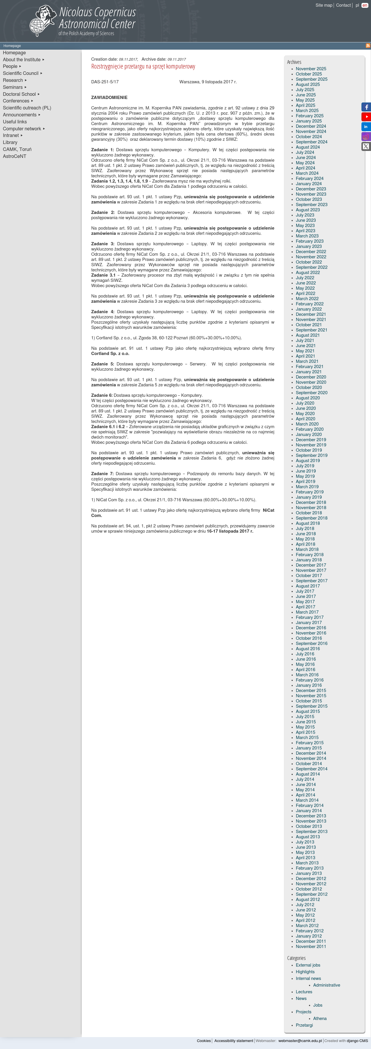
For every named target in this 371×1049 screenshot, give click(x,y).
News (301, 998)
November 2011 (311, 947)
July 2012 (305, 905)
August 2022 (308, 273)
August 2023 (308, 210)
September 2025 (312, 79)
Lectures (304, 992)
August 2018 (308, 523)
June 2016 (306, 659)
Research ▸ (15, 80)
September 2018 (312, 518)
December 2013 (311, 816)
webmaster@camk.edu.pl (300, 1041)
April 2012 (305, 920)
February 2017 (310, 617)
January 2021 (309, 372)
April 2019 (305, 482)
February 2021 (310, 367)
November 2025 (311, 69)
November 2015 (311, 696)
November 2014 (311, 758)
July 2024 (305, 152)
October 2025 (309, 74)
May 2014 (305, 790)
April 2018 (305, 544)
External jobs (308, 965)
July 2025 (305, 90)
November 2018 (311, 508)
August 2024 (308, 147)
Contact (343, 5)
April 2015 (305, 732)
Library (10, 142)
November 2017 (311, 570)
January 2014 (309, 811)
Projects (304, 1012)
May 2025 (305, 100)
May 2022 (305, 288)
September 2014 (312, 769)
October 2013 (309, 826)
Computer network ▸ (24, 129)
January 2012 (309, 936)
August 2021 (308, 335)
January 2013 (309, 873)
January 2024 (309, 184)
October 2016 (309, 638)
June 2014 (306, 785)
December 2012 (311, 879)
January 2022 (309, 309)
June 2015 (306, 722)
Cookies (204, 1041)
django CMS (357, 1041)
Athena (320, 1018)
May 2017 (305, 602)
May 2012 (305, 915)
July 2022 (305, 278)
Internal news (308, 978)
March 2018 (307, 549)
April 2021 (305, 356)
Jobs (318, 1005)
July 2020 (305, 403)
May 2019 (305, 476)
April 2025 (305, 105)
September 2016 (312, 643)
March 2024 (307, 173)
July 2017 (305, 591)
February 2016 (310, 680)
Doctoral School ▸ (21, 94)
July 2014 (305, 779)
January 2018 (309, 560)
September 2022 (312, 267)
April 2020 (305, 419)
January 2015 (309, 748)
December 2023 (311, 189)
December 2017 (311, 565)
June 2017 (306, 596)
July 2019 (305, 466)
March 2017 (307, 612)
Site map (324, 5)
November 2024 (311, 131)
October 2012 (309, 889)
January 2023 (309, 246)
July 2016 (305, 654)
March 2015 (307, 738)
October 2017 (309, 576)
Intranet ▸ (13, 135)
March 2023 (307, 236)
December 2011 (311, 941)
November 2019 (311, 445)
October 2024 (309, 137)
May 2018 (305, 539)
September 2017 (312, 581)
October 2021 (309, 325)
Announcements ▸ (22, 115)
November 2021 (311, 320)
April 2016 (305, 670)
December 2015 (311, 690)
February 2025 (310, 116)
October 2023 (309, 199)
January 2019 (309, 497)
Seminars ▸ (15, 87)
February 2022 (310, 304)
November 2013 (311, 821)
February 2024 (310, 178)
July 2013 (305, 842)
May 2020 (305, 414)
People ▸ (12, 66)
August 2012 (308, 899)
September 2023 (312, 205)
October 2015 (309, 701)
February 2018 (310, 555)
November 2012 (311, 884)
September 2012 (312, 894)
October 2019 (309, 450)
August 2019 (308, 461)
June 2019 (306, 471)
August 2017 (308, 586)
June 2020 (306, 408)
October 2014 (309, 764)
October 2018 (309, 513)
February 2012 (310, 931)
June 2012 (306, 910)
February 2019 (310, 492)
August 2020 (308, 398)
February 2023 (310, 241)
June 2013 (306, 847)
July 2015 (305, 717)
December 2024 (311, 126)
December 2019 (311, 440)
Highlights (305, 972)
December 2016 (311, 628)
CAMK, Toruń (17, 149)
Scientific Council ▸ (23, 73)
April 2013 (305, 858)
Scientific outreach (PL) (27, 108)
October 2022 (309, 262)
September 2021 (312, 330)
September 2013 (312, 832)
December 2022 (311, 252)
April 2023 (305, 231)
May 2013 (305, 852)
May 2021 (305, 351)
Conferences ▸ (18, 101)
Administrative (326, 985)
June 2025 (306, 95)
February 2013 (310, 868)
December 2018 (311, 502)
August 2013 (308, 837)
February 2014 (310, 805)
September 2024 (312, 142)
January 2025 (309, 121)
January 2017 (309, 623)
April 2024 (305, 168)
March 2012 (307, 926)
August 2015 (308, 711)
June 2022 (306, 283)
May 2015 (305, 727)
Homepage (14, 53)
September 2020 (312, 393)
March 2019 (307, 487)
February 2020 (310, 429)
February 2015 (310, 743)
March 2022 (307, 299)
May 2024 (305, 163)
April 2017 (305, 607)
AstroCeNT (14, 156)
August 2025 (308, 84)
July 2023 (305, 215)
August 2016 (308, 649)
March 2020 (307, 424)
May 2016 (305, 664)
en (365, 5)
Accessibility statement (233, 1041)
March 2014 (307, 800)
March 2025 (307, 111)
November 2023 (311, 194)
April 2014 (305, 795)
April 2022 (305, 293)
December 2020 (311, 377)
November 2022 (311, 257)
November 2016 (311, 633)
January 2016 (309, 685)
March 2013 (307, 863)
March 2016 (307, 675)
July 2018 (305, 529)
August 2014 (308, 774)
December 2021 (311, 314)
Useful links (15, 122)
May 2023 (305, 226)
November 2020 (311, 382)
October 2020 (309, 387)
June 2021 (306, 346)
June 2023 (306, 220)
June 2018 (306, 534)
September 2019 (312, 455)
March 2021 (307, 361)
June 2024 (306, 158)
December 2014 (311, 753)
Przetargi (304, 1025)
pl (357, 5)
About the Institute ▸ (24, 59)
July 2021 (305, 340)
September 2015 (312, 706)
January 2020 (309, 434)
